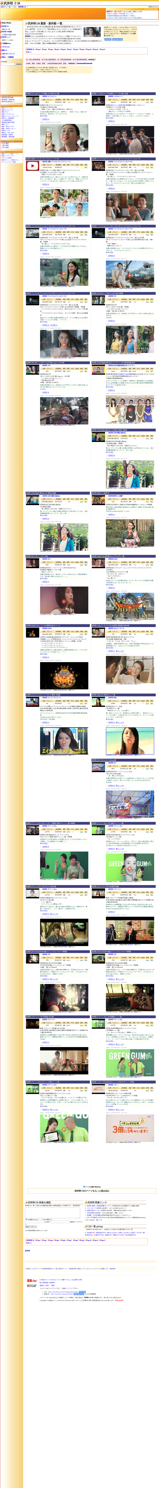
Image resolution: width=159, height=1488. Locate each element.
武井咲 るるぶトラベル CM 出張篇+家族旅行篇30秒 (110, 625)
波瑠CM (108, 1235)
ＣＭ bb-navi (5, 47)
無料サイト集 (6, 7)
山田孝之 (43, 637)
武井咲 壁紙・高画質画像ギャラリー (99, 1206)
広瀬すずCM (98, 1235)
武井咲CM (22, 7)
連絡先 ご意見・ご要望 (47, 1285)
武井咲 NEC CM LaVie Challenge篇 (104, 760)
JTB (88, 1213)
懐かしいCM (120, 651)
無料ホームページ (7, 110)
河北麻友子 (121, 374)
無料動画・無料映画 (8, 99)
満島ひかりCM (118, 1235)
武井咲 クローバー (114, 889)
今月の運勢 (5, 147)
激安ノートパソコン (8, 156)
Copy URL (108, 39)
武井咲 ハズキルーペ (115, 96)
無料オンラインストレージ (10, 116)
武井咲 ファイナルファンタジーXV (120, 162)
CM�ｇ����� (34, 59)
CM (14, 7)
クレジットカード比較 (9, 162)
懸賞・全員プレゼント (9, 128)
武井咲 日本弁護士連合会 (117, 433)
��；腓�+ (42, 63)
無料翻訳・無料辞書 (8, 137)
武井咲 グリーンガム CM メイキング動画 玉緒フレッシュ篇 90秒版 (50, 823)
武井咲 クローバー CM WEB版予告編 (105, 886)
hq (80, 102)
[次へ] (29, 52)
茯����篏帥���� (84, 63)
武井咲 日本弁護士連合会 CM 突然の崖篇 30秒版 (109, 430)
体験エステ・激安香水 (108, 1268)
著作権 (64, 152)
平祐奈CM (90, 1233)
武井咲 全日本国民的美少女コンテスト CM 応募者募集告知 (113, 363)
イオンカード (91, 1208)
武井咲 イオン (113, 1085)
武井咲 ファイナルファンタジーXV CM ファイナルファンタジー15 (116, 159)
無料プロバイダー (7, 108)
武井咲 (27, 1251)
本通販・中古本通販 (94, 1215)
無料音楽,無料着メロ (8, 101)
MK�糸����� (80, 59)
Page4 (51, 49)
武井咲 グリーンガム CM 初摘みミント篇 (107, 1017)
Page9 (82, 49)
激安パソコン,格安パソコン (10, 154)
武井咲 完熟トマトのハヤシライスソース (56, 162)
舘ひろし (114, 105)
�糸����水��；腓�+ (58, 63)
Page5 (57, 49)
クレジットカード (94, 1268)
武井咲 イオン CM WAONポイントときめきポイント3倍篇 (113, 1082)
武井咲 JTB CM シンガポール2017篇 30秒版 (107, 293)
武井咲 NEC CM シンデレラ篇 (37, 556)
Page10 (89, 49)
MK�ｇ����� (49, 59)
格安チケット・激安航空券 (67, 1268)
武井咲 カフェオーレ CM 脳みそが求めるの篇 (42, 93)
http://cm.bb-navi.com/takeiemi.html (62, 1294)
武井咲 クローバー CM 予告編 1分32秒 (40, 1017)
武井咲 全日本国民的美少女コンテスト (121, 365)
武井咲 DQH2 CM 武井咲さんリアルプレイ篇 (108, 556)
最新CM (4, 50)
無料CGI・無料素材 (8, 118)
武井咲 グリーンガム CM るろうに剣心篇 (41, 886)
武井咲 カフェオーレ (49, 96)
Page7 (70, 49)
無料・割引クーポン (8, 126)
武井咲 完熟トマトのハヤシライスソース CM (42, 159)
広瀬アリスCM (136, 1233)
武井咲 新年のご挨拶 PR (100, 493)
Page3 (45, 49)
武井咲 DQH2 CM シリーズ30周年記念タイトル (43, 625)
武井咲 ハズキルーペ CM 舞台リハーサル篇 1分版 (110, 93)
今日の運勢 (5, 143)
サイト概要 (61, 1280)
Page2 (39, 49)
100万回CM (53, 325)
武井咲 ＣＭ (12, 3)
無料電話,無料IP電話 (8, 122)
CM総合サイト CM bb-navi (48, 1280)
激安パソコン (82, 1268)
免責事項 (52, 1282)
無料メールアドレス (8, 114)
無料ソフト (5, 124)
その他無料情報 (7, 120)
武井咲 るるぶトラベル (116, 628)
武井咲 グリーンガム (49, 826)
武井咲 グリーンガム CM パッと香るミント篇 (42, 1082)
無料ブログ (5, 112)
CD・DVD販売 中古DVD (95, 1217)
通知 (86, 102)
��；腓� (31, 63)
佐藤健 (47, 898)
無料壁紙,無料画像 (7, 97)
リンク (69, 1288)
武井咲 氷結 (112, 698)
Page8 (76, 49)
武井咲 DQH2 (113, 559)
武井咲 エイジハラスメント (51, 698)
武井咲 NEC (46, 559)
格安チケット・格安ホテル (10, 160)
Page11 (96, 49)
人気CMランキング (8, 54)
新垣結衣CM (100, 1233)
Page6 (64, 49)
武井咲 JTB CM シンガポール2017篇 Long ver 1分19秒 (45, 363)
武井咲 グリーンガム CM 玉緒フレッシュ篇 (107, 823)
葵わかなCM (111, 1233)
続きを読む (44, 116)
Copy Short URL (117, 39)
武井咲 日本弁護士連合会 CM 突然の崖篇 (41, 493)
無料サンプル (6, 130)
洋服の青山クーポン (94, 1210)
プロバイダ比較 (7, 158)
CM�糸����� (65, 59)
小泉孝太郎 (121, 105)
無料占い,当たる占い (8, 132)
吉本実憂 (129, 374)
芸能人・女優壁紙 (7, 57)
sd (82, 102)
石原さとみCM (123, 1233)
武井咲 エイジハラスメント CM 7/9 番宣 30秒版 (43, 695)
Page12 (103, 49)
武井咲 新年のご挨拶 (115, 496)
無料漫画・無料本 (7, 135)
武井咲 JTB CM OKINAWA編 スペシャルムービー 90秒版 (46, 951)
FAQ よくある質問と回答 (74, 1280)
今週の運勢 (5, 145)
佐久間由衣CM (131, 1235)
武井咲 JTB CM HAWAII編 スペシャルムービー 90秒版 (111, 951)
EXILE (30, 34)
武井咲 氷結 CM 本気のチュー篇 (103, 695)
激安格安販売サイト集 (50, 1268)
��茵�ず (91, 59)
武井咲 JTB (112, 296)
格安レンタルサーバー (34, 1268)
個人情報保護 (44, 1282)
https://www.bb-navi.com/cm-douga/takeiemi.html (63, 1292)
